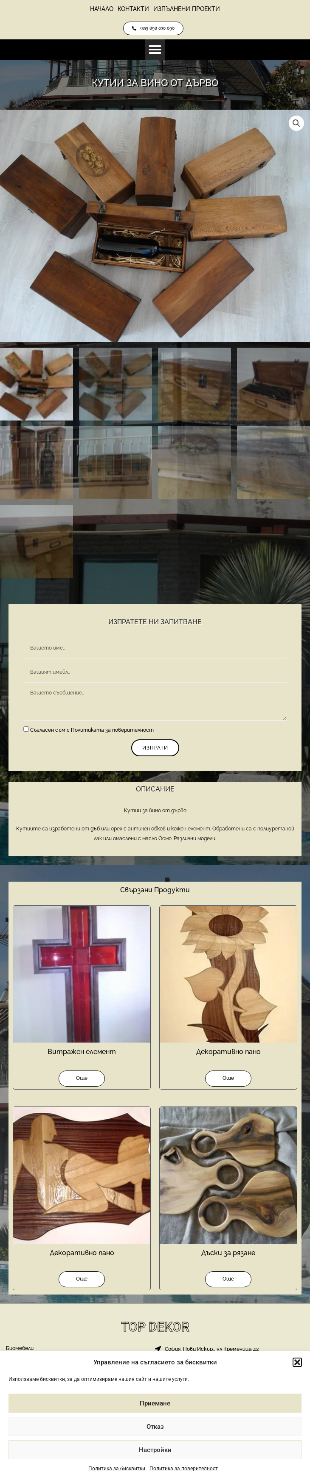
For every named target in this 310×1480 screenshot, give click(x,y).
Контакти (133, 9)
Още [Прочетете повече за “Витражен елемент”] (81, 1078)
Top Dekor (155, 1327)
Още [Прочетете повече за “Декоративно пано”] (228, 1078)
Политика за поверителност (183, 1469)
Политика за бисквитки (116, 1469)
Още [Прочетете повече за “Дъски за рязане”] (228, 1279)
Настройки (155, 1450)
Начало (101, 9)
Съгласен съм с (92, 730)
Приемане (155, 1403)
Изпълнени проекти (186, 9)
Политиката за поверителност (112, 730)
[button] (297, 1362)
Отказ (155, 1426)
